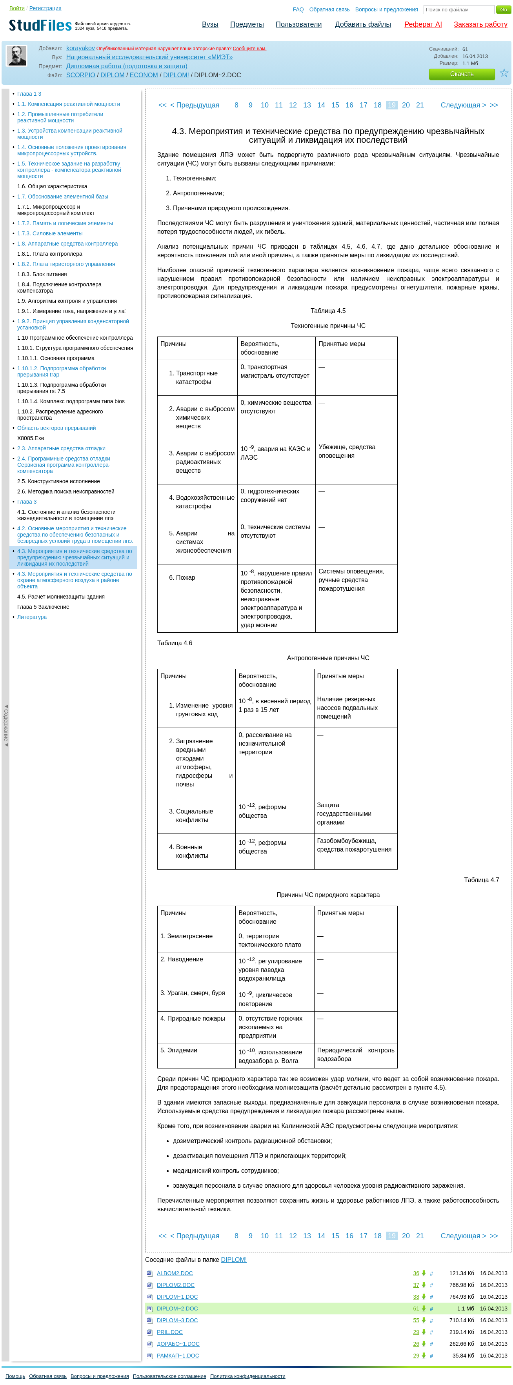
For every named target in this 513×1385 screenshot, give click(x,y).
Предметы (247, 24)
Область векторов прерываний (56, 169)
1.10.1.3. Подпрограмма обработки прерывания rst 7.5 (61, 129)
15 (335, 105)
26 (416, 1344)
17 (363, 105)
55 (416, 1320)
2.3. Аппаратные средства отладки (61, 189)
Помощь (15, 1376)
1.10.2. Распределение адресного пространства (60, 155)
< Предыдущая (195, 105)
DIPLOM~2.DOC (177, 1308)
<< (162, 105)
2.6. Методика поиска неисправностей (66, 232)
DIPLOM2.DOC (176, 1285)
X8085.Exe (30, 179)
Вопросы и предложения (386, 9)
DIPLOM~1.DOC (177, 1297)
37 (416, 1285)
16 (349, 105)
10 (265, 105)
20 (406, 105)
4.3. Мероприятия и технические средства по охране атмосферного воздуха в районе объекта (74, 321)
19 (392, 105)
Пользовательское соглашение (169, 1376)
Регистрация (45, 8)
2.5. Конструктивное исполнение (58, 222)
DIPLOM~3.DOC (177, 1320)
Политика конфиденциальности (248, 1376)
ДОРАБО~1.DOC (178, 1344)
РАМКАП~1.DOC (178, 1355)
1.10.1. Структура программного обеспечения (75, 89)
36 (416, 1273)
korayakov (80, 48)
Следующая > (463, 105)
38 (416, 1297)
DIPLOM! (176, 75)
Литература (32, 358)
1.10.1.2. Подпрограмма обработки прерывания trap (61, 112)
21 (420, 105)
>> (494, 105)
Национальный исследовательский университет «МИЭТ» (149, 57)
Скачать (462, 74)
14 (321, 105)
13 (307, 105)
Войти (17, 8)
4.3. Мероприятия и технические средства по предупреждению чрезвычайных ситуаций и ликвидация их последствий (74, 298)
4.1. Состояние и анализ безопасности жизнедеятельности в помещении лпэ (66, 256)
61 (416, 1308)
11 (279, 105)
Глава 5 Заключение (43, 348)
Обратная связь (329, 9)
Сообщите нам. (250, 48)
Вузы (210, 24)
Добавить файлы (363, 24)
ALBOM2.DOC (175, 1273)
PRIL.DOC (170, 1332)
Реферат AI (423, 24)
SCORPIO (80, 75)
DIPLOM (112, 75)
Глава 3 (27, 243)
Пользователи (299, 24)
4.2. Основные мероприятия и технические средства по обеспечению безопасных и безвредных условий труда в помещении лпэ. (75, 275)
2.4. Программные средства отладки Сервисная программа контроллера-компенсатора (64, 206)
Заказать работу (481, 24)
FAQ (298, 9)
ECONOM (144, 75)
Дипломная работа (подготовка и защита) (126, 66)
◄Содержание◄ (6, 226)
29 (416, 1332)
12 (293, 105)
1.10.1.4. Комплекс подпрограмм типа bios (71, 142)
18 (378, 105)
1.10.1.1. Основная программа (56, 99)
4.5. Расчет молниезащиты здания (61, 338)
